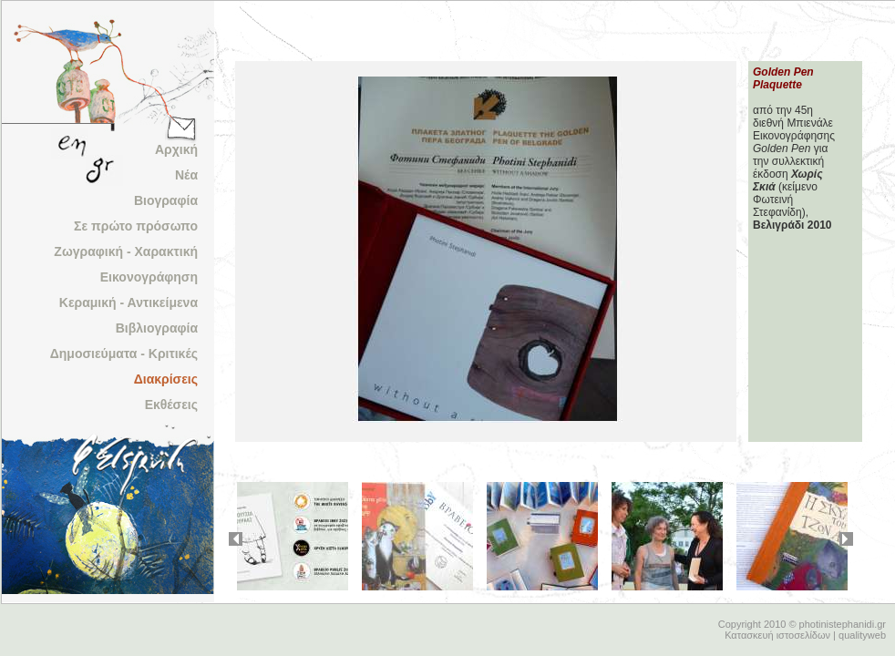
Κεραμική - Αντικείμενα (128, 302)
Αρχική (176, 149)
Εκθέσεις (171, 404)
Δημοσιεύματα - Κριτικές (124, 353)
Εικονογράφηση (149, 277)
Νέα (186, 175)
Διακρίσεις (166, 379)
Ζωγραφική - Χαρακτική (126, 251)
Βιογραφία (166, 200)
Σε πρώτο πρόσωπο (136, 226)
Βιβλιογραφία (157, 328)
